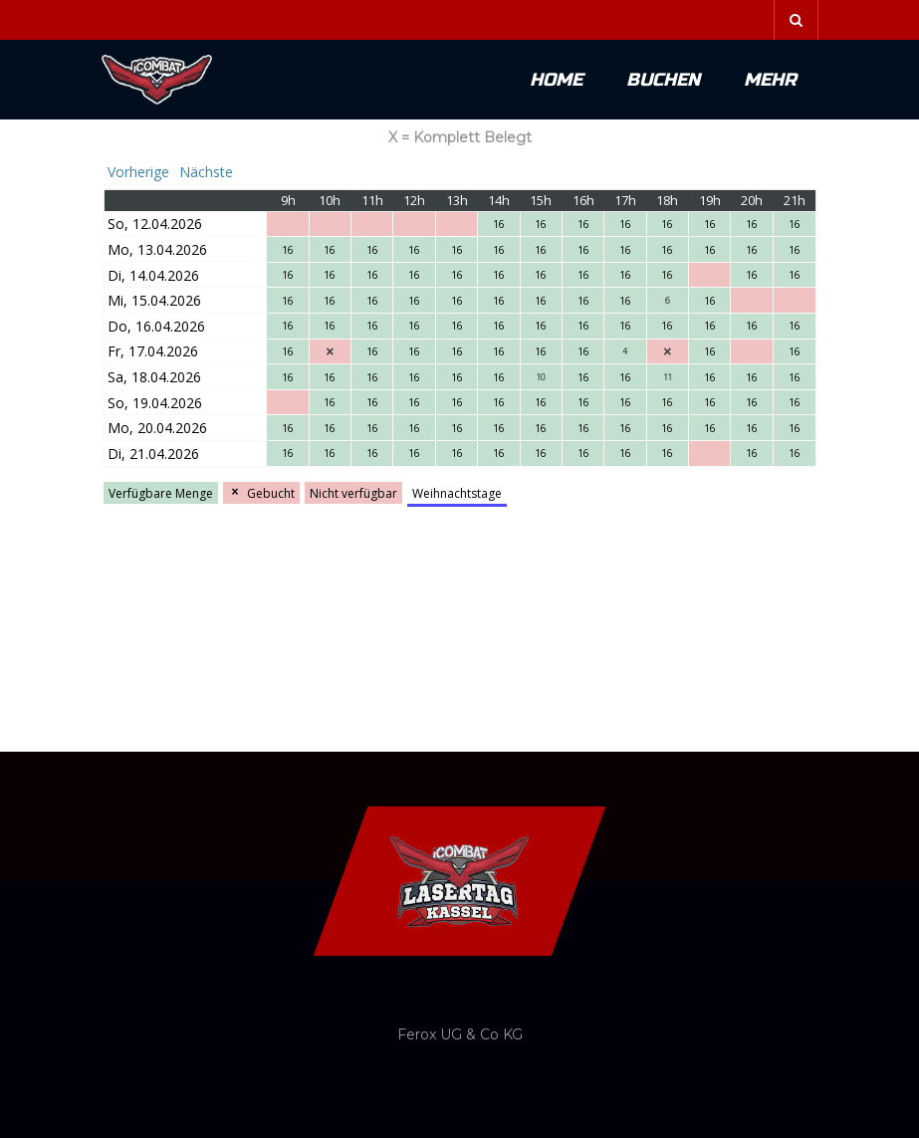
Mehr (770, 80)
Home (556, 80)
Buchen (663, 80)
